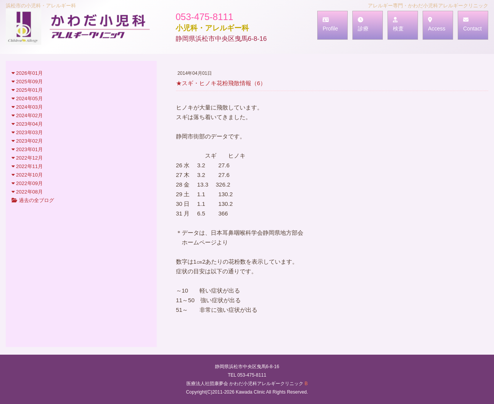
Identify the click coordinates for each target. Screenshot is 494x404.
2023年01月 (27, 149)
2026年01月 (27, 73)
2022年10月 (27, 175)
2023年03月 (27, 132)
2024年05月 (27, 98)
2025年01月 (27, 90)
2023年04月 (27, 124)
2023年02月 (27, 141)
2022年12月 (27, 158)
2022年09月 (27, 183)
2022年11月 (27, 166)
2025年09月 (27, 81)
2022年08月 (27, 192)
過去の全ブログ (33, 200)
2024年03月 (27, 107)
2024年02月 (27, 115)
